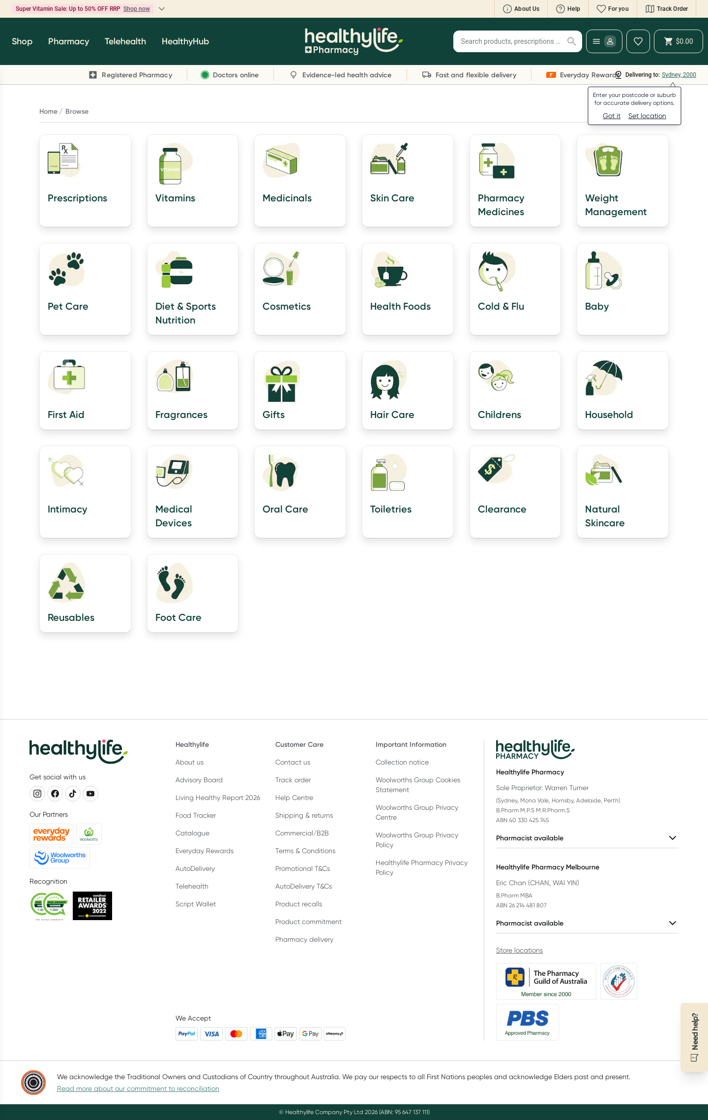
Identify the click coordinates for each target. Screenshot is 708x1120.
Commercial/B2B (302, 833)
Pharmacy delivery (304, 939)
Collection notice (402, 762)
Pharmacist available (587, 838)
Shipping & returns (304, 815)
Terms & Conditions (305, 851)
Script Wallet (196, 904)
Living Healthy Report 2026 (218, 797)
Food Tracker (196, 815)
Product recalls (298, 904)
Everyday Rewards (205, 851)
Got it (611, 116)
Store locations (519, 950)
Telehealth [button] (125, 41)
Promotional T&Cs (302, 868)
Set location (647, 116)
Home (48, 111)
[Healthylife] (354, 41)
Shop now (136, 8)
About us (190, 762)
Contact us (292, 762)
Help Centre (294, 797)
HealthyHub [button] (185, 41)
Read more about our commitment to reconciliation (138, 1088)
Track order (293, 780)
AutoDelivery (195, 868)
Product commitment (308, 922)
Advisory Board (199, 780)
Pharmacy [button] (68, 41)
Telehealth (192, 886)
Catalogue (192, 833)
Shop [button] (22, 41)
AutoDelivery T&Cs (303, 886)
